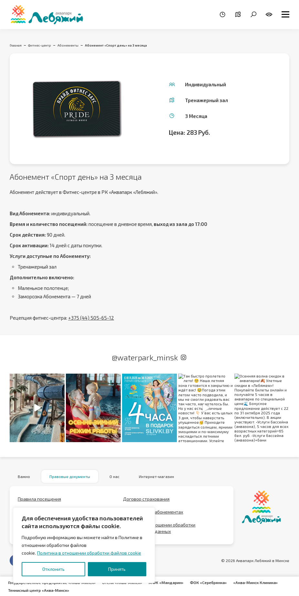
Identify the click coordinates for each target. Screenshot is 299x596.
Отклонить (53, 569)
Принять (117, 569)
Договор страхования (146, 499)
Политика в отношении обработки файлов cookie (89, 553)
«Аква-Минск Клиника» (255, 582)
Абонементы (67, 45)
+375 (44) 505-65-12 (91, 318)
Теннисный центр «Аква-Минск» (38, 590)
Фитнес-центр (39, 45)
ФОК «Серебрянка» (208, 582)
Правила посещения (39, 499)
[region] (84, 545)
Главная (16, 45)
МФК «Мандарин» (166, 582)
